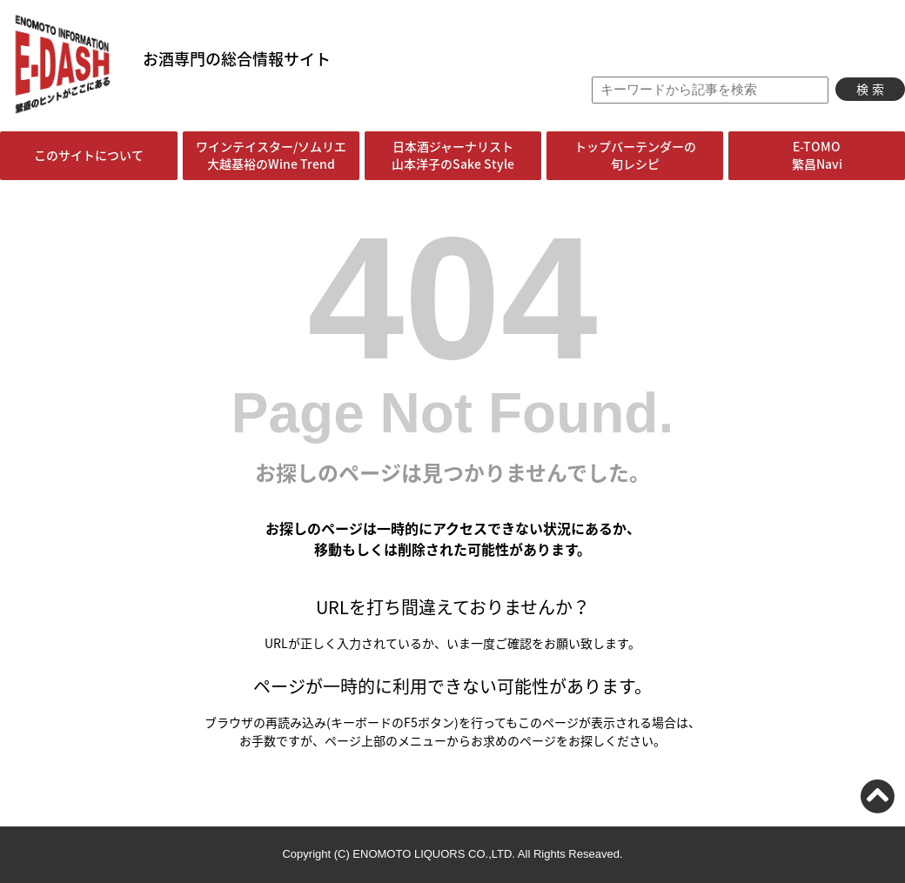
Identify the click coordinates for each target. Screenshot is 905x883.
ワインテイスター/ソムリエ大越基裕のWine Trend (271, 154)
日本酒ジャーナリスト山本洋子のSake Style (453, 154)
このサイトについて (89, 155)
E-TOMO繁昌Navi (817, 154)
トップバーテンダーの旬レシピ (635, 154)
